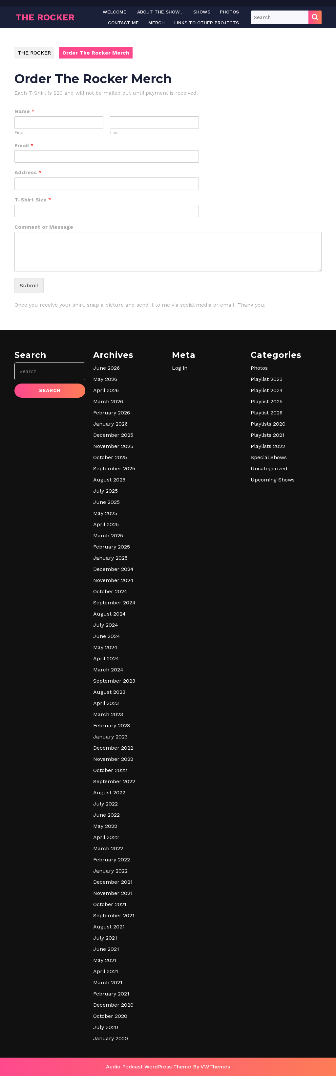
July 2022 (105, 804)
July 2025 (105, 491)
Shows (201, 11)
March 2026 (108, 401)
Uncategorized (269, 468)
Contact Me (123, 22)
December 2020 (113, 1005)
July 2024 (105, 625)
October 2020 (110, 1016)
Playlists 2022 (268, 446)
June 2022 (106, 815)
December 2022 (113, 748)
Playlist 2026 (267, 412)
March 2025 (108, 535)
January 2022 (110, 871)
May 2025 (105, 513)
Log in (179, 368)
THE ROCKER (44, 17)
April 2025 (106, 524)
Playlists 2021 (267, 435)
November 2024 (113, 580)
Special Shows (269, 457)
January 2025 (110, 558)
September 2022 (114, 781)
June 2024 (106, 636)
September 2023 (114, 681)
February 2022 (111, 859)
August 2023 (109, 692)
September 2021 (114, 915)
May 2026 (105, 379)
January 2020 (110, 1038)
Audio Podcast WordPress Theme (148, 1067)
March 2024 (108, 670)
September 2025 (114, 468)
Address (27, 172)
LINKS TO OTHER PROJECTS (206, 22)
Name (24, 111)
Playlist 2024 (267, 390)
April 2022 (106, 837)
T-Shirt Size (32, 200)
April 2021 (105, 971)
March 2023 (108, 714)
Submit (29, 285)
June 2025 (106, 502)
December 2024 (113, 569)
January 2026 (110, 424)
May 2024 (105, 647)
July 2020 (105, 1027)
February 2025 (111, 547)
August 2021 (109, 927)
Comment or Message (43, 227)
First (19, 132)
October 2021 (109, 904)
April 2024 (106, 658)
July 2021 (105, 938)
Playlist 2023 (267, 379)
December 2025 (113, 435)
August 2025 (109, 480)
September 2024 (114, 602)
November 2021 (113, 893)
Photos (229, 11)
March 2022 (108, 848)
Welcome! (115, 11)
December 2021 (113, 882)
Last (114, 132)
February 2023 (111, 725)
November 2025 (113, 446)
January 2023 (110, 737)
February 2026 (111, 412)
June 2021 (106, 949)
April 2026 (106, 390)
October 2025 (110, 457)
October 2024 (110, 591)
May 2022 (105, 826)
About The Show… (160, 11)
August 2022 (109, 792)
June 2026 (106, 368)
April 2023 (106, 703)
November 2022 (113, 759)
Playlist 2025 (267, 401)
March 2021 (107, 982)
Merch (156, 22)
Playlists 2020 (268, 424)
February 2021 (111, 994)
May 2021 (104, 960)
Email (23, 145)
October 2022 (110, 770)
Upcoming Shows (273, 480)
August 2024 (109, 614)
